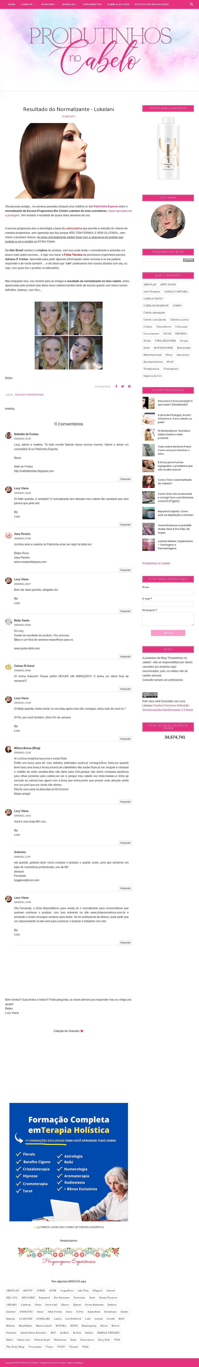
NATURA (61, 1325)
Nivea (104, 1325)
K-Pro (80, 1311)
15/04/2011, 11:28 (22, 752)
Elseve (65, 1304)
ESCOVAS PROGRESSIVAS (29, 394)
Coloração (181, 326)
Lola (88, 1318)
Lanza (57, 1318)
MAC (121, 1318)
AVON (52, 1290)
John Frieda (55, 1311)
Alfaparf (97, 1290)
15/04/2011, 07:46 (22, 538)
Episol (77, 1304)
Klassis (10, 1318)
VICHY (61, 1346)
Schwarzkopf (42, 1339)
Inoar (40, 1311)
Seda (73, 1339)
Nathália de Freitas (26, 434)
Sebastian (60, 1339)
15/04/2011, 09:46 (22, 625)
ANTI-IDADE (168, 284)
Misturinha (184, 347)
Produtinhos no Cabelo (156, 563)
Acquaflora (67, 1290)
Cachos (148, 326)
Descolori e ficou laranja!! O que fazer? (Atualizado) (175, 402)
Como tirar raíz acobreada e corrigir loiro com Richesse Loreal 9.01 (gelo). (176, 497)
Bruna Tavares (108, 1297)
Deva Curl (51, 1304)
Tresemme (35, 1346)
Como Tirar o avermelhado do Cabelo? (175, 481)
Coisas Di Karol (24, 665)
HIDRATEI (26, 1311)
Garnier (11, 1311)
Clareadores (163, 326)
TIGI (117, 1339)
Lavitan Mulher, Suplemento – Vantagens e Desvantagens (175, 544)
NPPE (74, 1325)
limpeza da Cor (153, 375)
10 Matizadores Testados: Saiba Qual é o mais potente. (174, 434)
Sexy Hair (104, 1339)
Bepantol (44, 1297)
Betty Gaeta (21, 620)
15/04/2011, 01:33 (22, 439)
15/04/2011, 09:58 (22, 670)
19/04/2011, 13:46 (22, 902)
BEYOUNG (28, 1297)
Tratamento (171, 368)
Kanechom (94, 1311)
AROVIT (28, 1290)
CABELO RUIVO (153, 298)
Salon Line (23, 1339)
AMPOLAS (12, 1290)
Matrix (10, 1325)
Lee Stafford (73, 1318)
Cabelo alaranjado (154, 312)
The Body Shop (15, 1346)
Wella (85, 1346)
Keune (124, 1311)
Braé (92, 1297)
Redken (64, 1332)
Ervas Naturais (94, 1304)
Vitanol (73, 1346)
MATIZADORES (163, 347)
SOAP (170, 361)
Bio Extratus (62, 1297)
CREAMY (11, 1304)
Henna (184, 340)
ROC (53, 1332)
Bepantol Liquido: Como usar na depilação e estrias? (176, 513)
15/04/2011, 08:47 (22, 584)
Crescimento (151, 333)
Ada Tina (83, 1290)
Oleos (169, 354)
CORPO (177, 305)
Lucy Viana (21, 488)
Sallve (9, 1339)
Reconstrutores (153, 361)
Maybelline (25, 1325)
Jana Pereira (22, 533)
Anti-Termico (152, 291)
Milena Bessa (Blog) (27, 748)
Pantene (11, 1332)
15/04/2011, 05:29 (22, 493)
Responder (125, 479)
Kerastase (110, 1311)
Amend (111, 1290)
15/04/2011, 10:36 (22, 703)
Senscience (87, 1339)
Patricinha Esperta (106, 206)
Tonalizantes (152, 368)
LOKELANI (43, 1318)
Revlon (77, 1332)
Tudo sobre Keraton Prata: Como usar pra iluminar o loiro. (174, 450)
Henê (147, 347)
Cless (38, 1304)
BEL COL (12, 1297)
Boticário (79, 1297)
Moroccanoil (44, 1325)
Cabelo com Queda (155, 319)
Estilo (147, 340)
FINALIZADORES (165, 340)
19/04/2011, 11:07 (22, 857)
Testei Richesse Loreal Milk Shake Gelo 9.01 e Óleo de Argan (174, 529)
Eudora (112, 1304)
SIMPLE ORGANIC (108, 1332)
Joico (69, 1311)
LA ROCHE (25, 1318)
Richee (89, 1332)
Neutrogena (89, 1325)
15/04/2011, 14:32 (22, 816)
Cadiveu (26, 1304)
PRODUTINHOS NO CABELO (26, 1363)
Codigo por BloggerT (75, 1363)
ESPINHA (181, 333)
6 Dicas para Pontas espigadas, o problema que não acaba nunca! (175, 466)
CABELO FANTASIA (176, 291)
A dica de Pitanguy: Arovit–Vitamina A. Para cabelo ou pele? (175, 418)
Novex (115, 1325)
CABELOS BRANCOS (156, 305)
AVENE (41, 1290)
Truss (49, 1346)
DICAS (167, 333)
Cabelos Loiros (179, 319)
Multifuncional (152, 354)
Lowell (111, 1318)
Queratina (183, 354)
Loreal (99, 1318)
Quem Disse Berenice (34, 1332)
